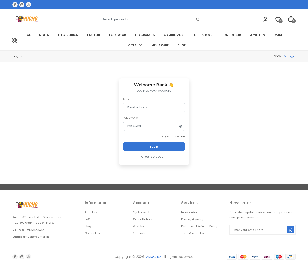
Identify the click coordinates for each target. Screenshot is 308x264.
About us (91, 212)
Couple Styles (38, 35)
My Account (141, 212)
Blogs (89, 226)
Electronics (68, 35)
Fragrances (145, 35)
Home (276, 56)
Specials (139, 233)
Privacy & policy (192, 219)
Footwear (117, 35)
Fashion (93, 35)
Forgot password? (173, 136)
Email (127, 99)
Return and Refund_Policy (199, 226)
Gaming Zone (174, 35)
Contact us (92, 233)
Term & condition (193, 233)
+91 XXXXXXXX (34, 230)
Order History (142, 219)
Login (154, 146)
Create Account (154, 157)
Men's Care (160, 45)
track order (189, 212)
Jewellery (257, 35)
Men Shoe (135, 45)
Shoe (182, 45)
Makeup (280, 35)
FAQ (87, 219)
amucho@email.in (36, 237)
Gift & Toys (203, 35)
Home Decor (231, 35)
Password (130, 118)
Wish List (139, 226)
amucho (153, 256)
